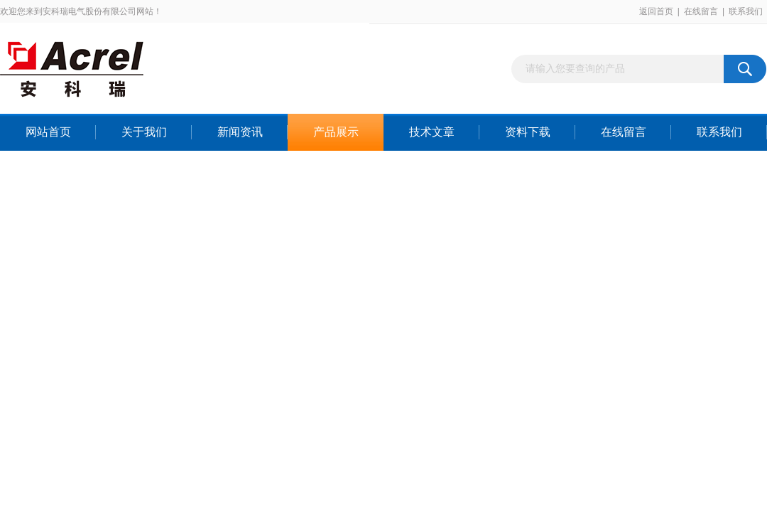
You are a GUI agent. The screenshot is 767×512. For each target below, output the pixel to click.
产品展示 (336, 132)
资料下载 (527, 132)
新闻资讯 (240, 132)
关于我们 (144, 132)
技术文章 (432, 132)
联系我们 (746, 11)
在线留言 (701, 11)
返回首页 (656, 11)
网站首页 (48, 132)
